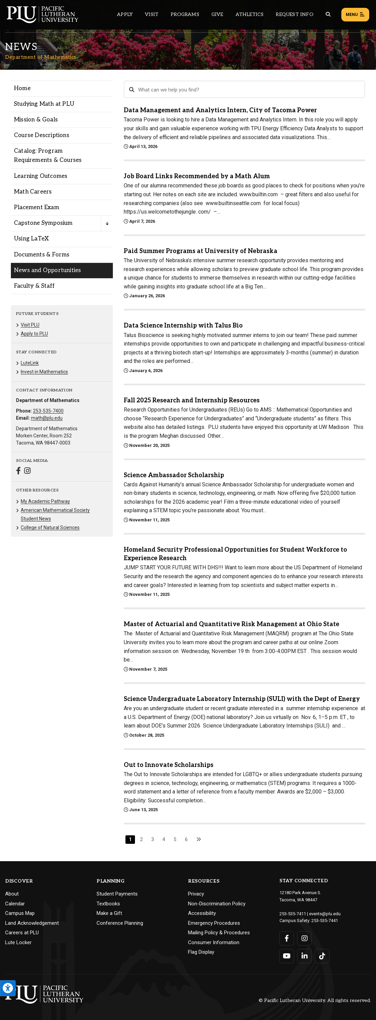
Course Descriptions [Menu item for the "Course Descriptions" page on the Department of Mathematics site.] (41, 135)
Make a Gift (109, 913)
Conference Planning (120, 923)
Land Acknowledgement (32, 923)
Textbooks (108, 904)
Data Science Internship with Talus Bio (183, 325)
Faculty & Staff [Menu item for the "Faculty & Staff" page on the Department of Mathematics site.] (34, 286)
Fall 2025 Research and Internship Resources (192, 400)
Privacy (196, 894)
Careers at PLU (22, 933)
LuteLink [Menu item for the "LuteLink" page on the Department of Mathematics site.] (30, 363)
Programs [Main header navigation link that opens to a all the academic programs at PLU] (185, 14)
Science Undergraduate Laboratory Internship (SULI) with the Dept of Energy (242, 699)
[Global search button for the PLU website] (328, 14)
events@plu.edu (325, 913)
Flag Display (201, 952)
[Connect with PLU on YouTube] (286, 956)
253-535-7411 (292, 913)
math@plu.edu (47, 418)
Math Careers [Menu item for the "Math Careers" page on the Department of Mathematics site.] (33, 191)
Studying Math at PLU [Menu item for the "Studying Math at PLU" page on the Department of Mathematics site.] (44, 104)
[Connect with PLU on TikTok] (322, 956)
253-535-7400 (48, 411)
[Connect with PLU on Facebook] (286, 938)
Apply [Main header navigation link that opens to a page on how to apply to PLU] (125, 14)
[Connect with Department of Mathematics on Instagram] (27, 471)
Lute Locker (18, 942)
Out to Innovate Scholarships (168, 765)
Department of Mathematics (40, 57)
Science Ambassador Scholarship (174, 475)
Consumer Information (213, 942)
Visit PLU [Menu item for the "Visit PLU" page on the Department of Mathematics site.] (30, 325)
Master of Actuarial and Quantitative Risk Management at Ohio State (231, 624)
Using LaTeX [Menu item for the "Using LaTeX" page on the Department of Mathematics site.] (31, 238)
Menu (355, 15)
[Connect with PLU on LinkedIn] (304, 956)
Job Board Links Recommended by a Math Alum (197, 176)
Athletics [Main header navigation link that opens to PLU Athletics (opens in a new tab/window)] (250, 14)
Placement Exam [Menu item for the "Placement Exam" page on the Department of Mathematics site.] (36, 207)
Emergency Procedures (214, 923)
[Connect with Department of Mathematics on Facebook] (18, 471)
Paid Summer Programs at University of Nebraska (200, 251)
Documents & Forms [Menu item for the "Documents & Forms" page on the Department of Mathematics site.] (41, 254)
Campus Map (20, 913)
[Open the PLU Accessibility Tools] (8, 988)
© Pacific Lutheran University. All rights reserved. (315, 1000)
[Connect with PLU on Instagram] (304, 938)
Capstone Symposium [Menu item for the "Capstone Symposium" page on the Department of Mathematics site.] (43, 223)
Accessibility (202, 913)
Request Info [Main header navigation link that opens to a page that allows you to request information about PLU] (294, 14)
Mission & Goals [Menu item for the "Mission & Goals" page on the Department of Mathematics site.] (36, 119)
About (12, 894)
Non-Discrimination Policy (216, 904)
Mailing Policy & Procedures (219, 933)
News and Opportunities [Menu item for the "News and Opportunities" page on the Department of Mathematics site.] (47, 270)
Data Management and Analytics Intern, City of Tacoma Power (220, 110)
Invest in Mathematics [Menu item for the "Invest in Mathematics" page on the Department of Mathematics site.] (44, 371)
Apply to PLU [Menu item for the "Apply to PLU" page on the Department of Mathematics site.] (34, 333)
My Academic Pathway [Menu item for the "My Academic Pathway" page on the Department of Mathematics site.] (45, 501)
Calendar (15, 904)
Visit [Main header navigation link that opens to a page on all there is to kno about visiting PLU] (151, 14)
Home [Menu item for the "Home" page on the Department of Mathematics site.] (22, 88)
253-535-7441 (324, 920)
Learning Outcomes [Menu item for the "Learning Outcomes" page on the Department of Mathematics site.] (40, 176)
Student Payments (117, 894)
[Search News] (244, 89)
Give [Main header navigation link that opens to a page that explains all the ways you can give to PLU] (217, 14)
